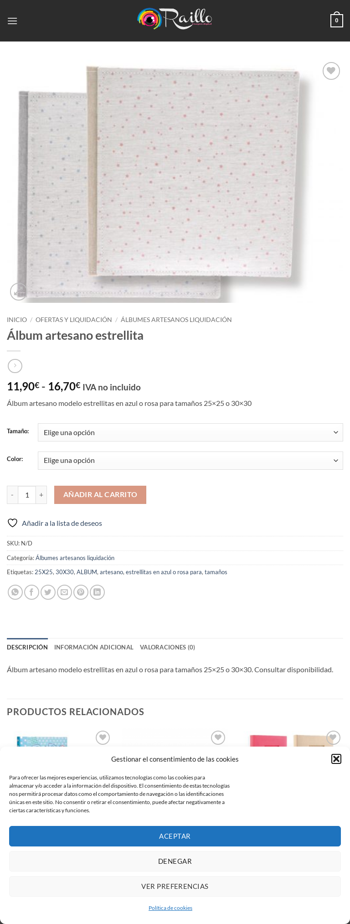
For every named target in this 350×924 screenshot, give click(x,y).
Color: (15, 459)
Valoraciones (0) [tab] (167, 647)
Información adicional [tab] (94, 647)
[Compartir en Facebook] (31, 592)
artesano (111, 572)
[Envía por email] (64, 592)
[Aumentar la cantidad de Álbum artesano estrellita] (41, 495)
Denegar (175, 861)
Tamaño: (18, 431)
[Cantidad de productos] (27, 495)
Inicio (17, 319)
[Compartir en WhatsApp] (15, 592)
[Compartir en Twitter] (48, 592)
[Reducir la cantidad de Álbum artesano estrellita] (12, 495)
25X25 (44, 572)
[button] (336, 758)
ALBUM (87, 572)
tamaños (216, 572)
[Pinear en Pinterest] (80, 592)
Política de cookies (170, 907)
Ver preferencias (174, 886)
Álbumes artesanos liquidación (176, 319)
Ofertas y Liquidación (74, 319)
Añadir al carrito (100, 494)
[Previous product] (15, 366)
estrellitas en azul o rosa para (164, 572)
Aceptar (174, 836)
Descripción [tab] (27, 647)
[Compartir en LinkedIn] (97, 592)
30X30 (65, 572)
